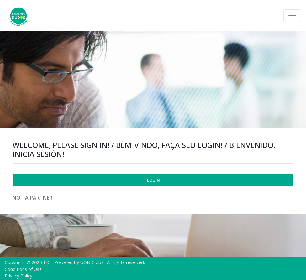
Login (153, 180)
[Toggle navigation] (292, 15)
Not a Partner (32, 197)
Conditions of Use (23, 269)
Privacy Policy (18, 276)
